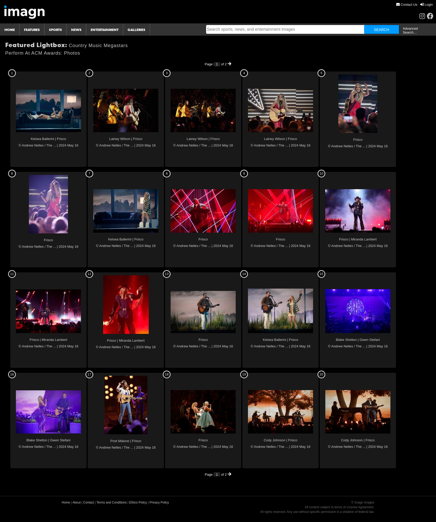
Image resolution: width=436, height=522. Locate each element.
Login (426, 5)
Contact (88, 502)
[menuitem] (407, 4)
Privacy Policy (159, 502)
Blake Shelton (346, 340)
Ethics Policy (138, 502)
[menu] (414, 4)
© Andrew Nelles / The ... (37, 145)
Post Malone (119, 441)
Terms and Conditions (111, 502)
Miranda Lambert (364, 239)
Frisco (61, 139)
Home (66, 502)
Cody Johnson (274, 440)
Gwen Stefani (369, 340)
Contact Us (407, 5)
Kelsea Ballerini (42, 139)
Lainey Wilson (119, 139)
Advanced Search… (410, 30)
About (76, 502)
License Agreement (360, 507)
